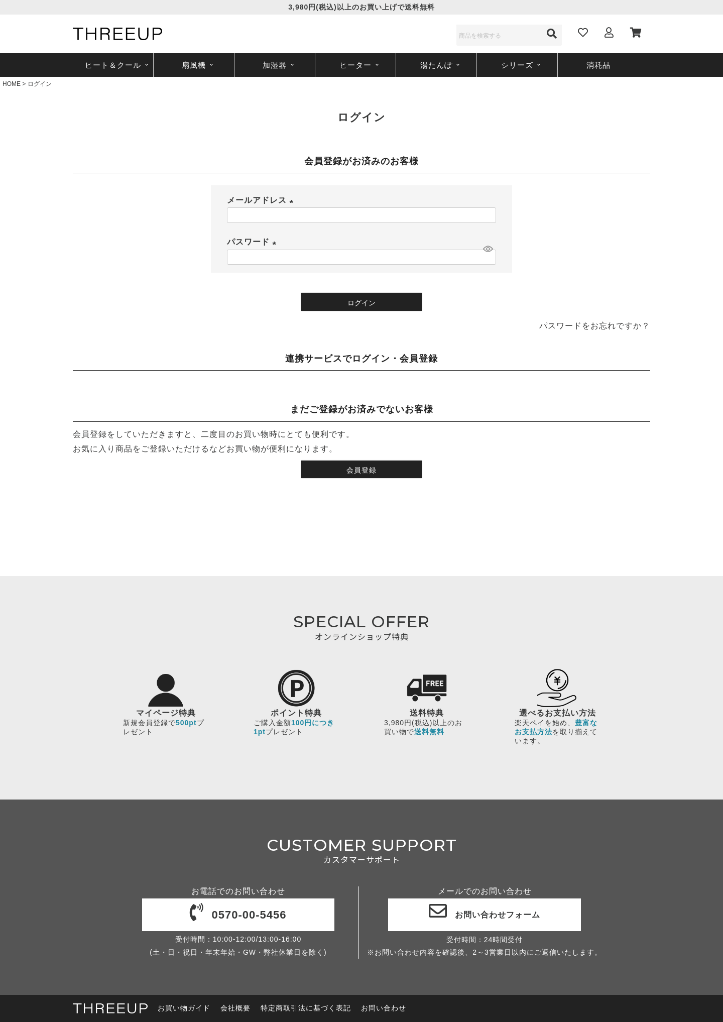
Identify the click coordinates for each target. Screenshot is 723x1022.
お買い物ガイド (184, 1008)
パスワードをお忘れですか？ (594, 325)
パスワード (253, 242)
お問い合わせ (383, 1008)
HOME (12, 83)
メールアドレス (262, 200)
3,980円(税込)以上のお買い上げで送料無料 (361, 7)
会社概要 (235, 1008)
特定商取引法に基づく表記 (306, 1008)
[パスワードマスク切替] (488, 248)
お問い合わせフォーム (484, 915)
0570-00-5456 (238, 915)
